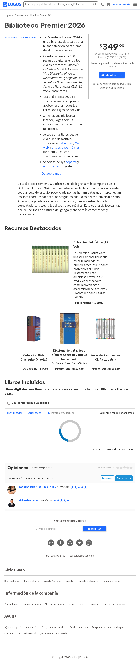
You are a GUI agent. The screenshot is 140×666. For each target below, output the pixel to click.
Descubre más (51, 173)
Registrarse (124, 478)
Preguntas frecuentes (54, 627)
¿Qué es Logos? (13, 627)
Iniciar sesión (122, 4)
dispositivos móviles (65, 147)
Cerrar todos (34, 413)
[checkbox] (28, 403)
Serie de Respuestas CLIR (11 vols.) (105, 357)
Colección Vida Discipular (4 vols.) (33, 357)
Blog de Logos (12, 581)
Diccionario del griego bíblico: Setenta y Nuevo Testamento (69, 354)
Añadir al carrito (111, 75)
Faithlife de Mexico (88, 581)
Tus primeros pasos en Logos (108, 627)
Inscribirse (94, 529)
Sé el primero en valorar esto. (21, 37)
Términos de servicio (114, 604)
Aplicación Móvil (27, 633)
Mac (77, 143)
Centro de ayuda (79, 627)
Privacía (94, 604)
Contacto (9, 633)
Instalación (31, 627)
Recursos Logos (77, 604)
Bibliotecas (20, 15)
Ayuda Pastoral (52, 581)
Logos (8, 15)
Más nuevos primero (42, 467)
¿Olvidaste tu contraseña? (54, 633)
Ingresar (107, 478)
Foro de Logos (32, 581)
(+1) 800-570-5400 (55, 555)
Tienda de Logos (111, 581)
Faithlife (69, 581)
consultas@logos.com (82, 555)
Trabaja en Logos (31, 604)
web (46, 147)
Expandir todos (14, 413)
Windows (67, 143)
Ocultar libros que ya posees (30, 402)
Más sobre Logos (54, 604)
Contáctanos (11, 604)
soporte (71, 162)
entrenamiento (53, 166)
